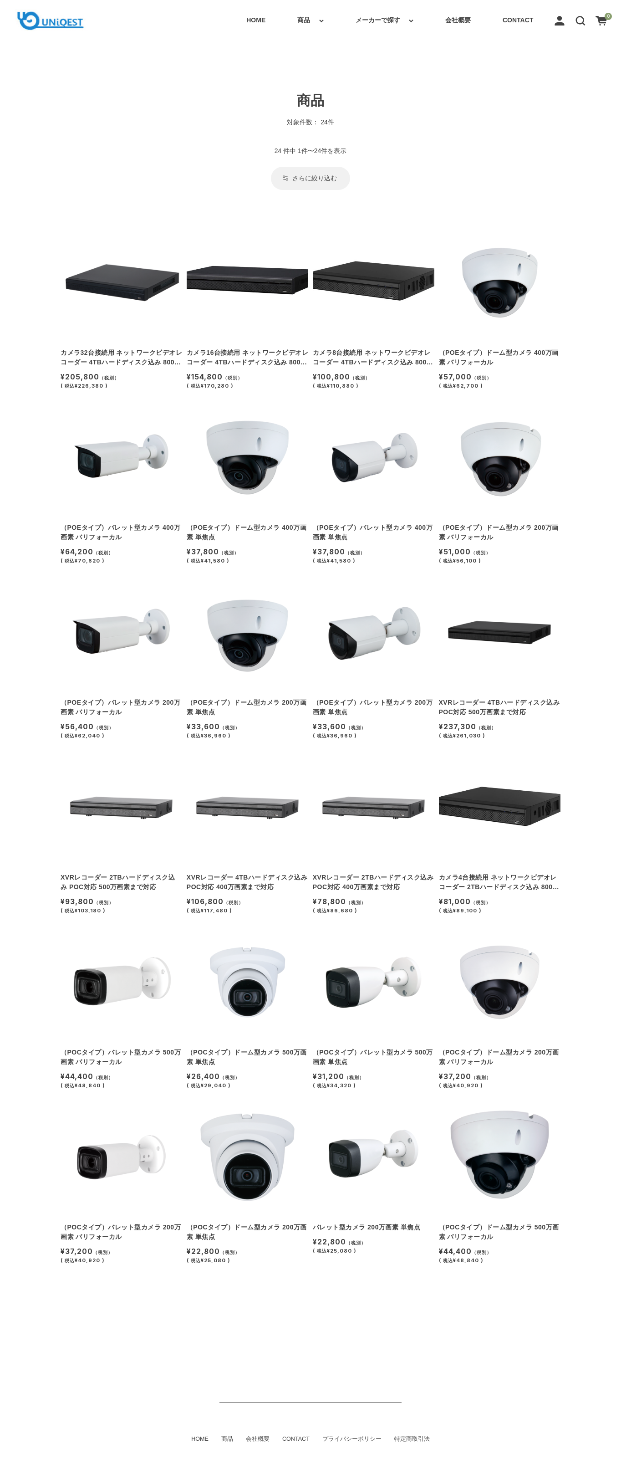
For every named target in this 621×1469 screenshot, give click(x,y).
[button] (580, 20)
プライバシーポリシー (352, 1439)
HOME (255, 20)
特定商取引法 (412, 1439)
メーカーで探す (378, 20)
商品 (303, 20)
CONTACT (518, 20)
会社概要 (458, 20)
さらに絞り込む (310, 178)
